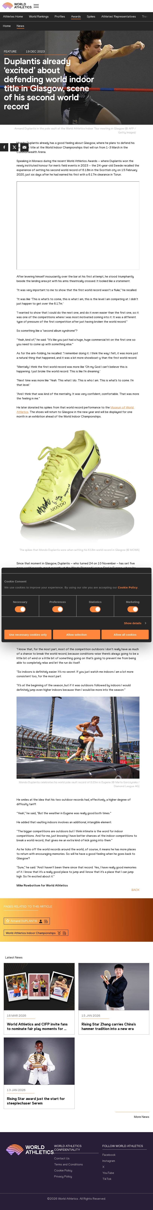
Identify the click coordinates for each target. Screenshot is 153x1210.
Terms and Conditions (68, 1164)
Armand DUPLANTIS (24, 921)
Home (7, 26)
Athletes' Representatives (118, 16)
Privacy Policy (63, 1176)
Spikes (91, 16)
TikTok (106, 1179)
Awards (76, 16)
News (20, 26)
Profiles (60, 16)
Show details (133, 623)
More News (141, 1117)
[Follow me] (8, 921)
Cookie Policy (128, 587)
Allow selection (76, 634)
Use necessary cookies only (28, 634)
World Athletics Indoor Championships (31, 933)
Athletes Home (13, 16)
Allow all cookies (125, 634)
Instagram (108, 1161)
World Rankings (39, 16)
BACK (135, 890)
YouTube (108, 1173)
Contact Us (62, 1158)
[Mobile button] (36, 6)
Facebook (108, 1155)
